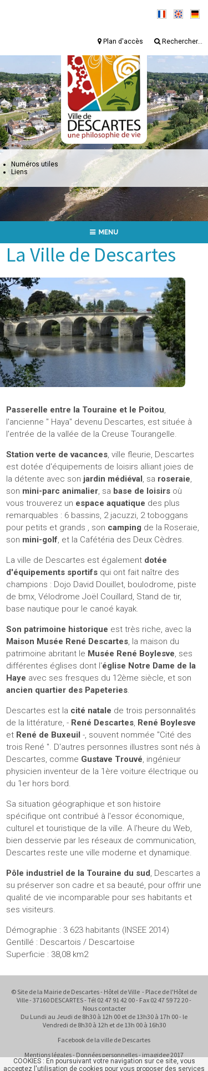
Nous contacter (104, 1008)
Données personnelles (107, 1055)
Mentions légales (48, 1055)
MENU (104, 232)
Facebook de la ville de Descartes (104, 1040)
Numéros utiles (34, 164)
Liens (19, 172)
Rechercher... (178, 41)
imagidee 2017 (163, 1055)
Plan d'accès (120, 41)
